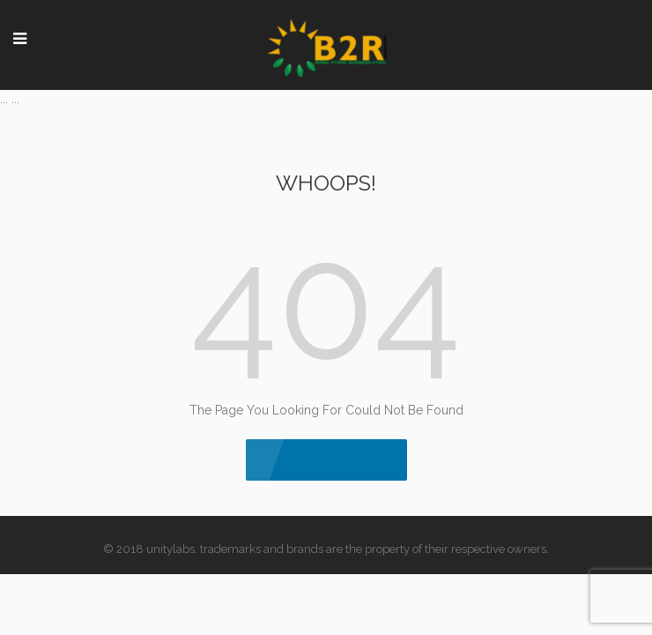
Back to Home (326, 459)
